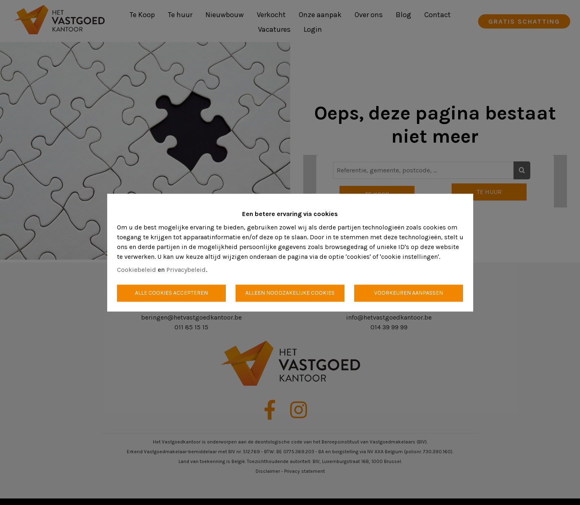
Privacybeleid (186, 269)
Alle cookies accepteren (171, 292)
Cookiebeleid (136, 269)
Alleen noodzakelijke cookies (290, 292)
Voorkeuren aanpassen (408, 292)
